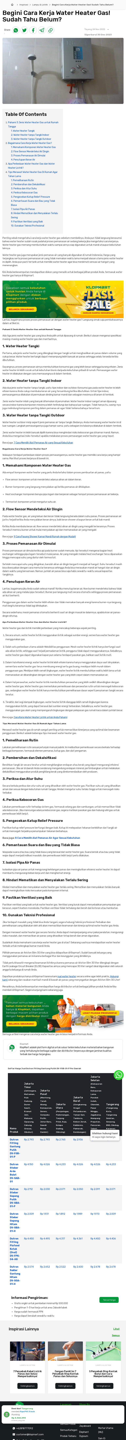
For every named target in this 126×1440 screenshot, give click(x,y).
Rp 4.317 (60, 1238)
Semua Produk (68, 1424)
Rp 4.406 (111, 1238)
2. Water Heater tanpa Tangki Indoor (30, 135)
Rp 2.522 (61, 1266)
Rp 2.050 (78, 1189)
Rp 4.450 (29, 1238)
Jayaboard (85, 1426)
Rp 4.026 (45, 1164)
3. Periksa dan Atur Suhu (24, 188)
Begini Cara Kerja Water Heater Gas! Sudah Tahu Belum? (83, 4)
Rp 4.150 (28, 1164)
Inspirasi (24, 4)
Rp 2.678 (95, 1266)
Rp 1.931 (44, 1214)
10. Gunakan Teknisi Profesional (27, 225)
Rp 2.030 (45, 1189)
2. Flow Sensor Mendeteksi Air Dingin (30, 151)
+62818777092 (24, 1428)
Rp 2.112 (28, 1189)
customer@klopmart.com (30, 1434)
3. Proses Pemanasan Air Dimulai (28, 155)
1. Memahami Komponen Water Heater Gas (33, 147)
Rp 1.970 (95, 1214)
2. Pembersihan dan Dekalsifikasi (28, 184)
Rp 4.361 (78, 1238)
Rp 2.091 (95, 1189)
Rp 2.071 (60, 1189)
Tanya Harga (109, 1300)
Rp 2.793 (29, 1139)
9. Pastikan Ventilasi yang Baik (27, 221)
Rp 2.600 (78, 1266)
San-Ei (101, 1438)
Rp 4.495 (45, 1238)
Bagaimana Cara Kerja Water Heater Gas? (30, 143)
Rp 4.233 (61, 1164)
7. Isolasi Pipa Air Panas (23, 209)
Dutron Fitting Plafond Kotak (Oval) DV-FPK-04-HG (15, 1249)
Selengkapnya (27, 1386)
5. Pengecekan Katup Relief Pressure (30, 197)
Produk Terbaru (68, 1436)
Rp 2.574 (29, 1266)
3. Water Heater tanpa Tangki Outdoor (31, 139)
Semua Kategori (68, 1430)
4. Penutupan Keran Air (23, 159)
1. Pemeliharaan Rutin (22, 180)
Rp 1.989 (77, 1214)
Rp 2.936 (78, 1139)
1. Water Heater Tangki (23, 130)
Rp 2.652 (45, 1266)
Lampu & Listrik (40, 4)
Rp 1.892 (60, 1214)
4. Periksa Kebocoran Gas (24, 192)
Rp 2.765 (60, 1139)
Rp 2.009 (29, 1214)
